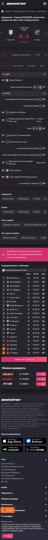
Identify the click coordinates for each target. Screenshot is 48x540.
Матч (5, 55)
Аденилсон (41, 163)
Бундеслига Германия (10, 473)
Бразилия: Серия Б (11, 225)
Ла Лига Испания (8, 470)
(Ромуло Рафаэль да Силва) (27, 99)
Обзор (5, 66)
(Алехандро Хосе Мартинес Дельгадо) (23, 155)
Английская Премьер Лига (12, 467)
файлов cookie (17, 531)
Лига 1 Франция (8, 476)
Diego (29, 128)
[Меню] (3, 4)
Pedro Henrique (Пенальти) (21, 87)
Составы (31, 66)
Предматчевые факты (21, 55)
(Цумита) (13, 135)
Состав (37, 199)
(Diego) (36, 106)
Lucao (24, 142)
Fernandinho (10, 99)
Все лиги (5, 481)
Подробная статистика (24, 359)
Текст (42, 66)
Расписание (23, 199)
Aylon (4, 155)
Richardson (28, 106)
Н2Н (38, 55)
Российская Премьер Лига (12, 479)
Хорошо (7, 536)
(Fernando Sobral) (32, 148)
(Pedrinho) (13, 112)
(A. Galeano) (34, 183)
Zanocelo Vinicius (29, 238)
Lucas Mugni (24, 183)
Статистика (18, 66)
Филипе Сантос (10, 238)
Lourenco (20, 148)
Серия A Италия (7, 464)
